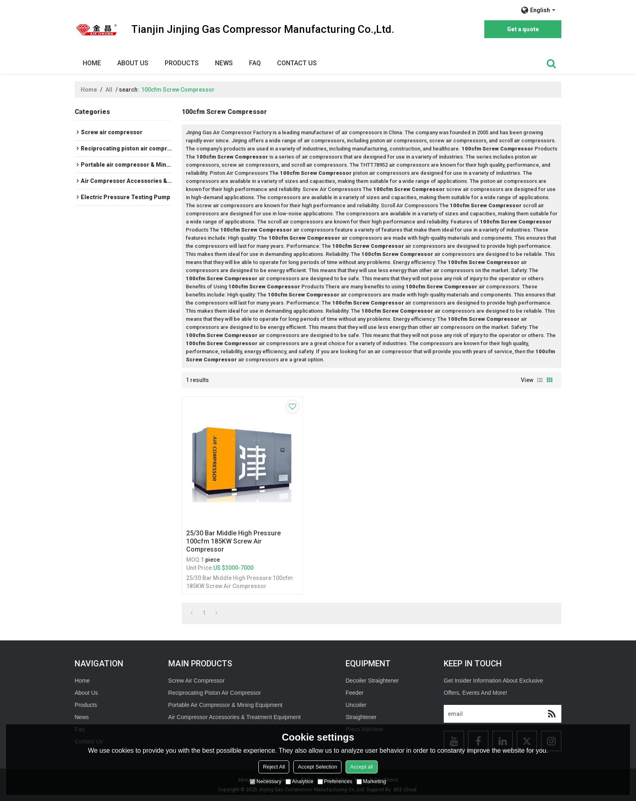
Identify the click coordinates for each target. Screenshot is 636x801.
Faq (255, 63)
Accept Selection (317, 767)
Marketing (371, 781)
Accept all (361, 767)
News (224, 63)
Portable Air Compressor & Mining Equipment (225, 705)
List (540, 380)
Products (182, 63)
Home (92, 63)
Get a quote (523, 29)
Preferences (335, 781)
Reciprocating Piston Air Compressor (214, 692)
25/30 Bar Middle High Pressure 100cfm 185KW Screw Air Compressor (233, 541)
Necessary (265, 781)
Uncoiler (356, 705)
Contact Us (297, 63)
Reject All (274, 767)
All (108, 89)
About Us (132, 63)
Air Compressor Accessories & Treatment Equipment (234, 717)
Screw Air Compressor (196, 680)
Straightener (361, 717)
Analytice (300, 781)
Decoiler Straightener (372, 680)
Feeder (354, 692)
